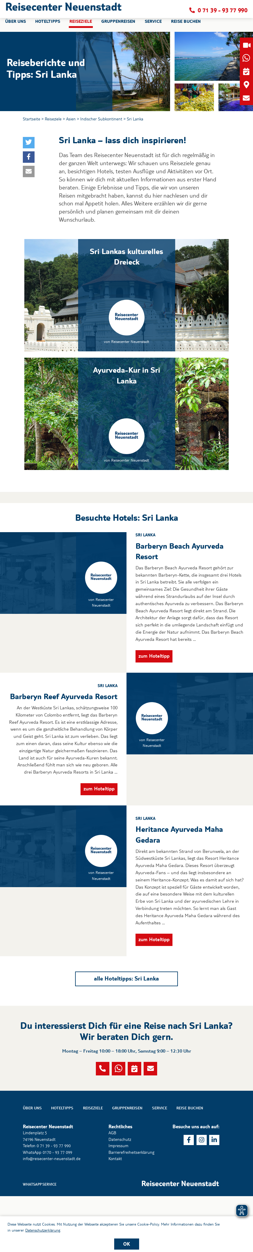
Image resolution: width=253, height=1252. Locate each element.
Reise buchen (189, 1163)
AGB (112, 1188)
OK (126, 1244)
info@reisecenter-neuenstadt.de (52, 1214)
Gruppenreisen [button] (118, 25)
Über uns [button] (15, 25)
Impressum (118, 1201)
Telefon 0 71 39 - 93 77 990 (47, 1201)
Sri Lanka (135, 119)
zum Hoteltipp (154, 693)
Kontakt (115, 1214)
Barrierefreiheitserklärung (131, 1208)
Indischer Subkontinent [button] (101, 119)
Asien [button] (71, 119)
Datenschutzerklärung (42, 1230)
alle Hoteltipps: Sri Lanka (126, 1015)
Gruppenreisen (127, 1163)
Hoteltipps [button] (47, 25)
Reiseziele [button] (80, 25)
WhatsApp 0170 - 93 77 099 (47, 1208)
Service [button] (153, 25)
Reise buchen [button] (186, 25)
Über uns (32, 1163)
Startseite (31, 119)
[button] (64, 11)
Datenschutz (119, 1195)
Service (159, 1163)
